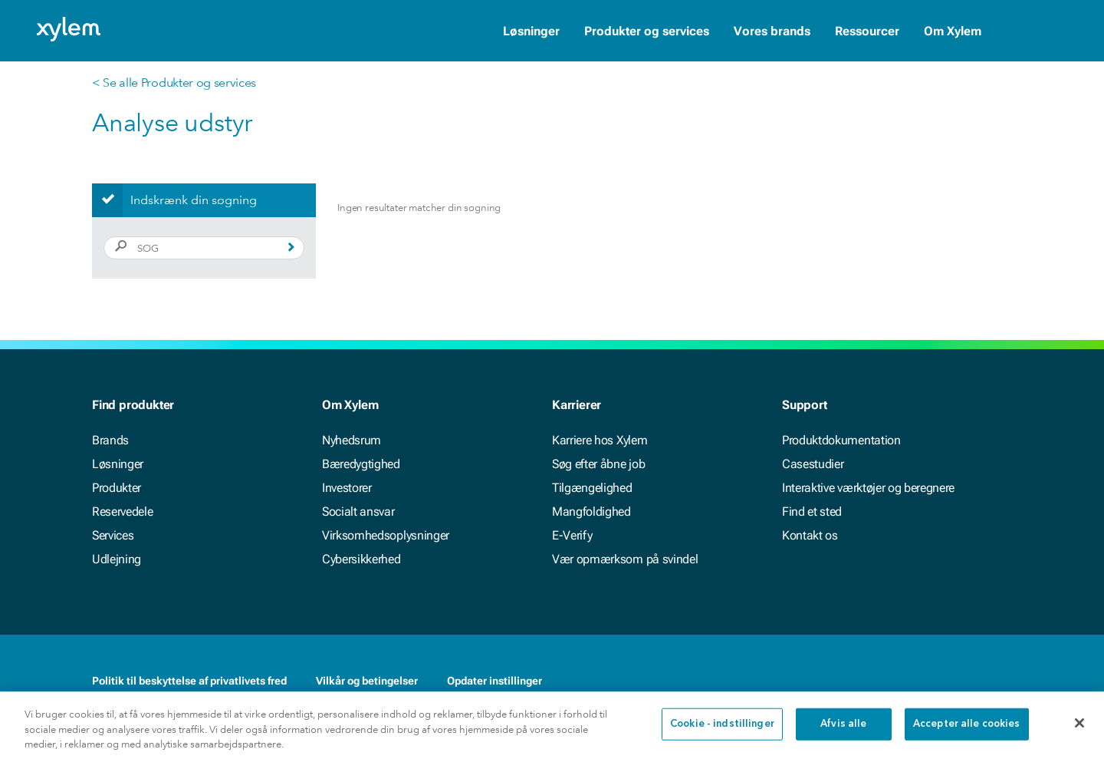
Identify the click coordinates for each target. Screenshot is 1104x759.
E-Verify (572, 535)
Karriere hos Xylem (599, 440)
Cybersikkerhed (361, 559)
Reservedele (122, 511)
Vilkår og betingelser (367, 681)
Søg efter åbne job (598, 464)
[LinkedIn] (972, 681)
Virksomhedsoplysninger (385, 535)
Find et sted (812, 511)
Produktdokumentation (841, 440)
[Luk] (1079, 734)
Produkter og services (646, 31)
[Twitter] (1003, 681)
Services (112, 535)
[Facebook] (941, 681)
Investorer (347, 487)
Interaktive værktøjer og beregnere (868, 487)
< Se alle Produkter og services (174, 82)
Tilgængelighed (592, 487)
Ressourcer (867, 31)
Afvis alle (843, 735)
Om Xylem (952, 31)
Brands (110, 440)
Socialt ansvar (358, 511)
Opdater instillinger (494, 681)
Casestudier (812, 464)
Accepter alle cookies (966, 735)
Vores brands (772, 31)
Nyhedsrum (351, 440)
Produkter (116, 487)
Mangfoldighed (591, 511)
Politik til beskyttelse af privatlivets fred (189, 681)
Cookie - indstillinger (722, 735)
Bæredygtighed (361, 464)
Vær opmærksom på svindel (625, 559)
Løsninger (531, 31)
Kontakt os (810, 535)
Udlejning (116, 559)
